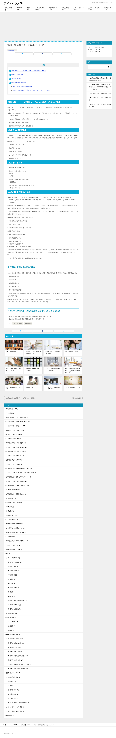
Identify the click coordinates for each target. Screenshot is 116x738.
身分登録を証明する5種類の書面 (22, 86)
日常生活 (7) (10, 511)
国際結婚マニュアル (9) (13, 673)
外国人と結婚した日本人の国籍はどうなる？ (13, 369)
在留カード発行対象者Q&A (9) (15, 438)
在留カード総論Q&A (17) (13, 545)
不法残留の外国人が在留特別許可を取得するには (33, 352)
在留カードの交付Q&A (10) (14, 464)
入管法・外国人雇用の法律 (94, 9)
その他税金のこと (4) (14, 605)
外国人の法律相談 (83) (13, 677)
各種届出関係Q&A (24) (13, 489)
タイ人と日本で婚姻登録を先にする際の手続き (52, 369)
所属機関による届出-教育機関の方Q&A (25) (19, 468)
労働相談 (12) (12, 681)
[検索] (99, 67)
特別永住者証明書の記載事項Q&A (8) (17, 541)
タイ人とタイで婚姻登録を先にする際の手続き (52, 388)
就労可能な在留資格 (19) (15, 660)
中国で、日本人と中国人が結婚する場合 (52, 352)
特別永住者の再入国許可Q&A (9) (16, 443)
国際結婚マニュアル (53, 9)
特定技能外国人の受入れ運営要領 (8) (17, 417)
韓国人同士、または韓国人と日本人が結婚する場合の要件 (28, 71)
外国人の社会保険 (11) (15, 609)
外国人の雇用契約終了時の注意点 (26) (19, 664)
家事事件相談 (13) (13, 694)
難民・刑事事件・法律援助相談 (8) (18, 702)
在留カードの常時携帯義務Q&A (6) (16, 447)
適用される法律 (16, 78)
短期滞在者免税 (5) (13, 587)
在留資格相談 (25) (13, 690)
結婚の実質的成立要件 (12, 351)
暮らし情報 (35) (11, 617)
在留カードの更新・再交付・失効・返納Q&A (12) (21, 472)
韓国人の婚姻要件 (76, 398)
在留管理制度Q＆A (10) (13, 536)
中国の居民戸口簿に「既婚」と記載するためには (33, 369)
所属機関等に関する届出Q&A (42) (16, 451)
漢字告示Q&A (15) (11, 515)
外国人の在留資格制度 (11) (16, 643)
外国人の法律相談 (65, 9)
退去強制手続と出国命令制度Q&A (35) (17, 485)
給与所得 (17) (12, 579)
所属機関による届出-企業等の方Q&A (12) (18, 477)
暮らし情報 (29, 9)
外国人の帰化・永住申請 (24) (15, 707)
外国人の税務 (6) (13, 566)
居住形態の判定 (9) (13, 570)
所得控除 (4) (12, 592)
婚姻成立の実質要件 (17, 74)
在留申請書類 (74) (11, 613)
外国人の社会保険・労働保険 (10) (18, 668)
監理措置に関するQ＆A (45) (14, 434)
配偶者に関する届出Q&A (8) (14, 460)
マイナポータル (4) (12, 519)
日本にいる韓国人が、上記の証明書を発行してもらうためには (31, 90)
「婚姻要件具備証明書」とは (72, 387)
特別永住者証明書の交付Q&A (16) (16, 532)
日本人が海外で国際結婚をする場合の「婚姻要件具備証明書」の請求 (72, 370)
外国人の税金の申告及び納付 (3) (17, 600)
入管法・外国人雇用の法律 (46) (15, 711)
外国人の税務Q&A (8, 9)
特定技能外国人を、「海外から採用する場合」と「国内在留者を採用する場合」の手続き (100, 87)
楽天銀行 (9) (12, 626)
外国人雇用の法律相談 (39, 9)
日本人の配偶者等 (17, 323)
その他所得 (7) (12, 583)
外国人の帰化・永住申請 (78, 9)
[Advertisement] (58, 25)
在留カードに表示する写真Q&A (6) (16, 481)
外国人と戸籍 (29, 387)
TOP (11, 725)
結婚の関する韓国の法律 (18, 82)
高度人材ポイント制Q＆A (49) (15, 430)
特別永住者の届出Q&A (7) (14, 549)
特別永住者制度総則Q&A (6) (14, 524)
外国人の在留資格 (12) (15, 562)
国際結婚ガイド (107, 9)
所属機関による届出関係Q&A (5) (16, 494)
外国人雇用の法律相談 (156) (14, 639)
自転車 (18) (11, 630)
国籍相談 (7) (12, 685)
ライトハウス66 (14, 3)
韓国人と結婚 (28, 323)
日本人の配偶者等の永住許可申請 (13, 388)
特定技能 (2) (10, 413)
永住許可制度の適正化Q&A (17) (15, 426)
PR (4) (8, 553)
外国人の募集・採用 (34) (15, 651)
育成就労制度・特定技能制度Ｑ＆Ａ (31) (18, 421)
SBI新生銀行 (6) (13, 621)
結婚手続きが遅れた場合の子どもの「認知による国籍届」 (20, 398)
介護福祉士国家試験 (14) (13, 634)
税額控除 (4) (12, 596)
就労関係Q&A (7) (11, 498)
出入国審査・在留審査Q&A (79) (15, 528)
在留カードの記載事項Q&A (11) (15, 455)
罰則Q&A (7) (10, 506)
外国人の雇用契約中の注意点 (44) (18, 656)
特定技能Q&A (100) (12, 409)
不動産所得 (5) (12, 575)
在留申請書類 (19, 9)
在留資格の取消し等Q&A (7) (14, 502)
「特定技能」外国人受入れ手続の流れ (100, 93)
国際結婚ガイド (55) (12, 715)
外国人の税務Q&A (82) (13, 558)
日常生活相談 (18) (13, 698)
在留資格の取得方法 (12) (15, 647)
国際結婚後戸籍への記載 (71, 351)
